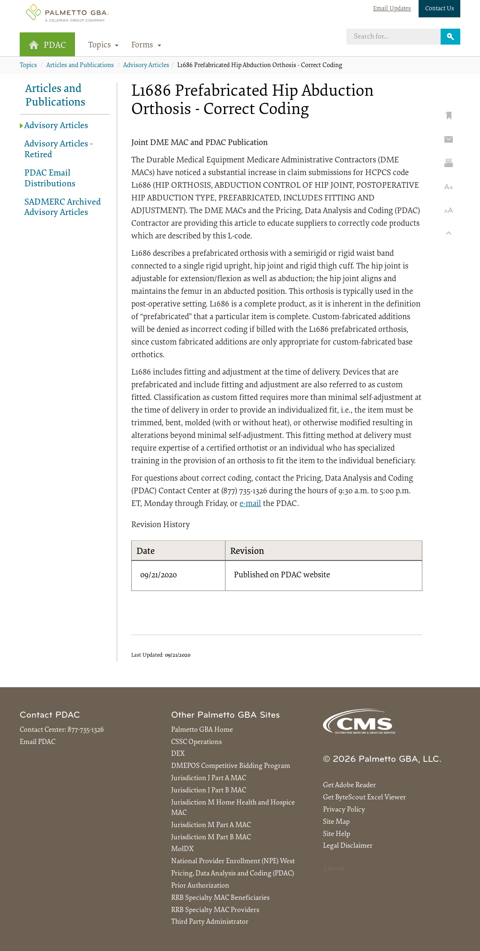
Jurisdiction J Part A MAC (208, 778)
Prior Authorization (200, 886)
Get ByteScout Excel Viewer (364, 797)
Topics (28, 65)
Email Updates (392, 9)
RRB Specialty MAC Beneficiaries (220, 898)
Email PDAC (37, 742)
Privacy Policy (344, 809)
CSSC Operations (196, 742)
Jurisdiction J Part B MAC (208, 790)
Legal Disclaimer (348, 846)
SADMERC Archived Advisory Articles (62, 208)
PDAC (47, 45)
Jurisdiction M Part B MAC (211, 837)
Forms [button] (146, 45)
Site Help (336, 834)
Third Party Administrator (209, 922)
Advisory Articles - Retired (58, 150)
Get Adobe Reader (349, 785)
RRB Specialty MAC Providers (215, 910)
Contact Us (439, 9)
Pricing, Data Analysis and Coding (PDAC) (232, 873)
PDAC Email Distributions (49, 179)
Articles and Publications (80, 65)
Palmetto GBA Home (202, 730)
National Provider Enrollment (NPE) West (233, 861)
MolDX (182, 849)
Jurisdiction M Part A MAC (211, 825)
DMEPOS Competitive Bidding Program (230, 766)
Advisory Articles (146, 65)
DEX (178, 754)
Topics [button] (103, 45)
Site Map (336, 822)
